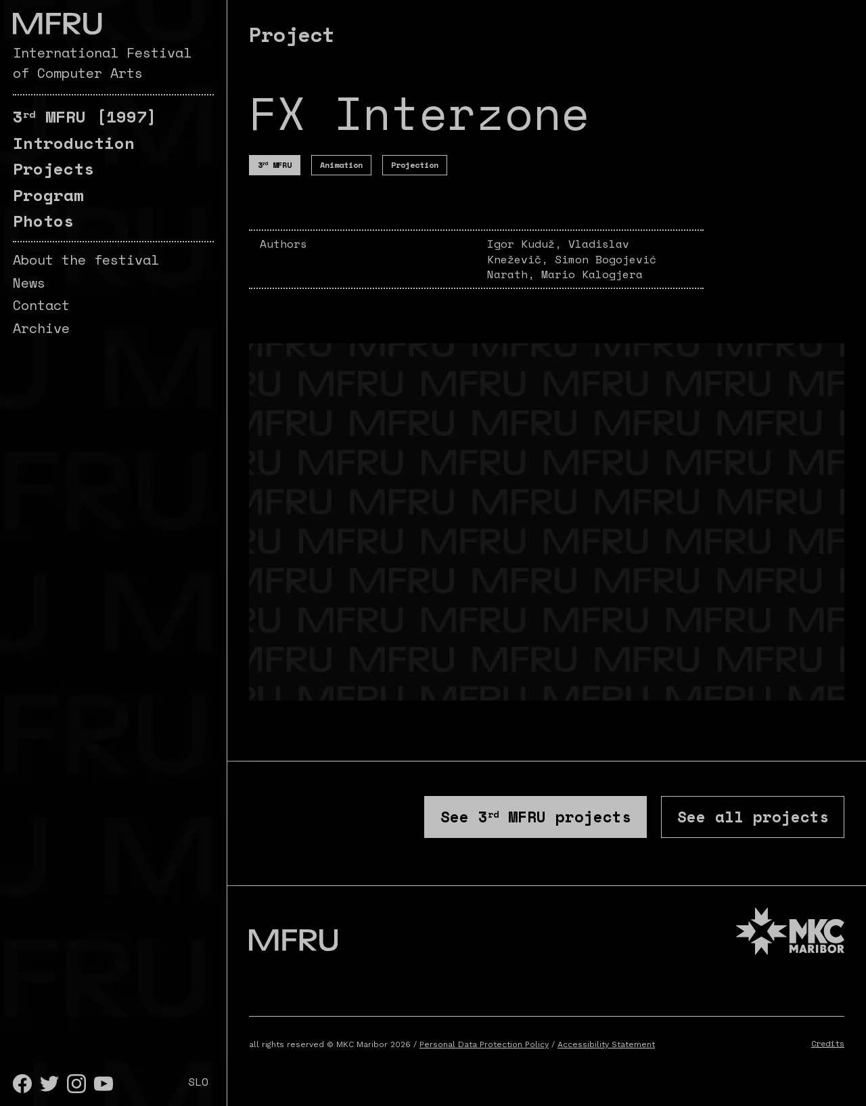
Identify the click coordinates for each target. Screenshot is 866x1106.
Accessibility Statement (606, 1048)
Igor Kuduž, (527, 244)
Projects (53, 168)
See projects (514, 818)
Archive (41, 328)
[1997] (85, 116)
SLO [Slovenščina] (198, 1082)
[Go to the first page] (57, 24)
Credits (827, 1047)
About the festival (86, 259)
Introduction (74, 143)
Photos (43, 220)
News (29, 282)
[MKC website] (790, 937)
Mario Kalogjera (592, 274)
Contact (41, 305)
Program (48, 195)
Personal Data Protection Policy (484, 1048)
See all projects (746, 818)
